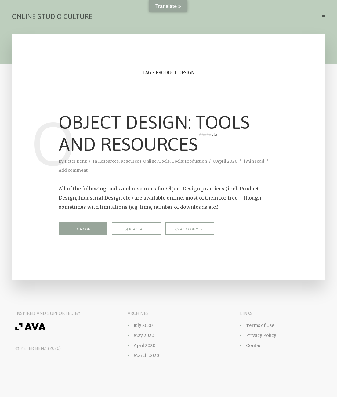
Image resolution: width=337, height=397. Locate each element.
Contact (254, 345)
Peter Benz (76, 161)
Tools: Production (189, 161)
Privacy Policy (261, 335)
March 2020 (146, 355)
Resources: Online (139, 161)
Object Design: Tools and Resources (154, 133)
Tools (164, 161)
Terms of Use (260, 325)
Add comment (73, 170)
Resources (108, 161)
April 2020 (144, 345)
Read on (83, 229)
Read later (136, 229)
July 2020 (143, 325)
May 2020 (144, 335)
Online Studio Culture (52, 16)
